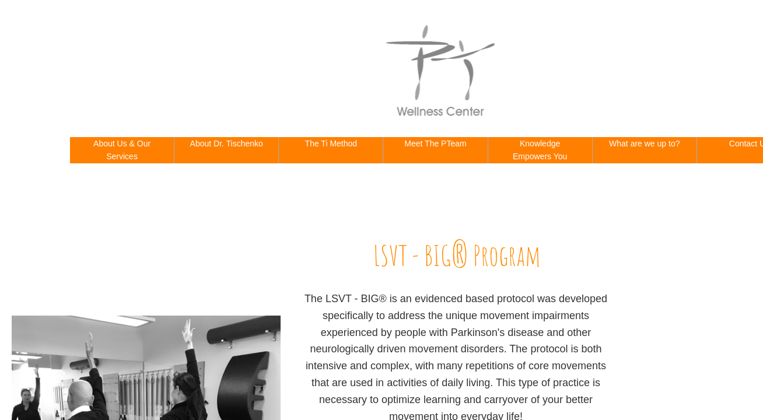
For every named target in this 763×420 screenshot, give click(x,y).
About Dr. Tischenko (226, 143)
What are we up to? (644, 143)
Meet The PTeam (435, 143)
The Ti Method (331, 143)
